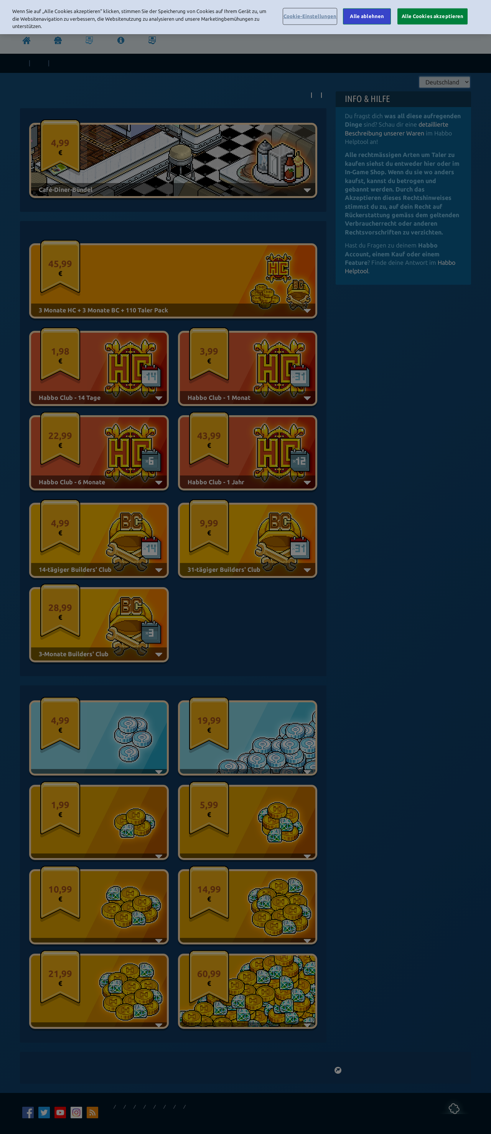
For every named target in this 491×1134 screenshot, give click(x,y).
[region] (245, 17)
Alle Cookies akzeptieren (432, 16)
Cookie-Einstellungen (310, 16)
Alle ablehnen (367, 16)
